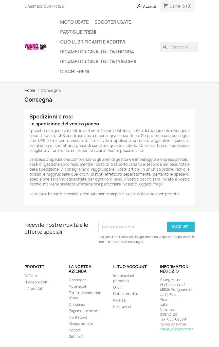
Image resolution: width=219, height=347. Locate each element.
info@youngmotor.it (177, 329)
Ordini (118, 287)
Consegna (78, 280)
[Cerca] (179, 47)
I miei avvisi (122, 306)
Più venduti (33, 288)
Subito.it (76, 336)
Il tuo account (130, 266)
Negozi (75, 330)
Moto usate (74, 22)
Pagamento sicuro (84, 310)
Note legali (78, 286)
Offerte (30, 275)
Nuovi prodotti (36, 282)
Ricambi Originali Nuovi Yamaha (98, 62)
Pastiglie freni (78, 32)
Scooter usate (112, 22)
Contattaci (78, 317)
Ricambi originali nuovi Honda (97, 52)
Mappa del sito (81, 323)
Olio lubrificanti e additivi (92, 42)
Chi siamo (77, 304)
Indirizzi (119, 300)
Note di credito (125, 293)
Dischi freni (74, 72)
